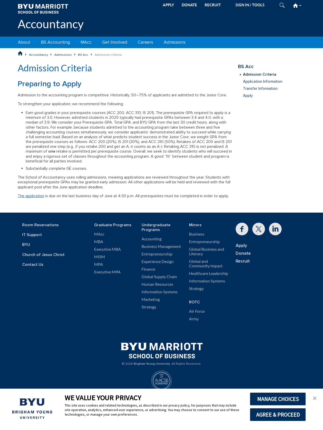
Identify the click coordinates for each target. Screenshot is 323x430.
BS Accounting (55, 42)
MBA (98, 241)
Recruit (243, 261)
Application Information (262, 81)
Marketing (151, 299)
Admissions (174, 42)
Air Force (197, 311)
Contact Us (32, 264)
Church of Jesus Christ (43, 254)
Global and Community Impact (206, 263)
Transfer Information (260, 88)
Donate (243, 253)
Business (196, 234)
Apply (248, 95)
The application (31, 195)
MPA (98, 264)
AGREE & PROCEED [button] (278, 414)
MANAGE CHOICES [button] (278, 399)
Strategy (149, 307)
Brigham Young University (152, 364)
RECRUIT (213, 5)
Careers (145, 42)
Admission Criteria (259, 74)
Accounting (152, 239)
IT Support (32, 235)
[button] (315, 398)
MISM (99, 256)
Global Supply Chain (159, 276)
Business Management (161, 246)
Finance (148, 269)
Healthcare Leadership (208, 273)
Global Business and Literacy (206, 251)
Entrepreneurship (157, 254)
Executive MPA (107, 272)
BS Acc (83, 55)
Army (194, 319)
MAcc (86, 42)
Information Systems (160, 292)
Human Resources (157, 284)
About (24, 42)
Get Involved (114, 42)
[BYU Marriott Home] (43, 8)
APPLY (168, 5)
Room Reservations (40, 225)
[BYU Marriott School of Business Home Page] (20, 53)
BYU (26, 244)
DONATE (189, 5)
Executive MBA (107, 249)
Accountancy (51, 24)
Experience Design (158, 261)
